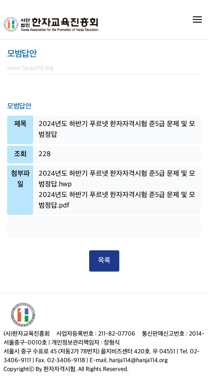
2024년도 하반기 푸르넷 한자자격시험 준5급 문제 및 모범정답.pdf (117, 200)
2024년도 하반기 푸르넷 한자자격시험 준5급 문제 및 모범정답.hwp (117, 179)
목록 (104, 261)
